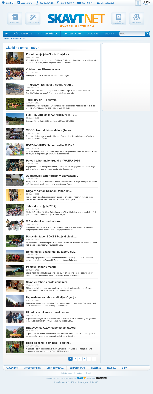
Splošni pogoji (67, 373)
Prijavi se (146, 4)
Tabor (24, 38)
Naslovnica (12, 368)
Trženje (89, 373)
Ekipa (124, 368)
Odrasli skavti (72, 33)
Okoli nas (92, 33)
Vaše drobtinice (22, 33)
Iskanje (16, 38)
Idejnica (109, 33)
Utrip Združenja (47, 33)
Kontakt (79, 373)
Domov (6, 38)
